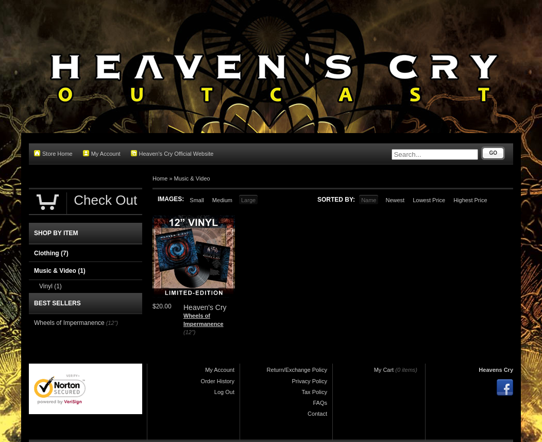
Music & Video (192, 178)
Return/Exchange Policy (297, 370)
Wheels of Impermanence (69, 322)
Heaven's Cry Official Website (172, 153)
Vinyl (50, 286)
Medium (222, 200)
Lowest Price (429, 200)
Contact (317, 414)
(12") (189, 332)
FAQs (320, 403)
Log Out (224, 392)
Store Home (53, 153)
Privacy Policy (309, 381)
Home (160, 178)
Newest (394, 200)
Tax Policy (314, 392)
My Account (102, 153)
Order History (217, 381)
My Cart (384, 370)
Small (197, 200)
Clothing (51, 253)
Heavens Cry (496, 370)
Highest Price (470, 200)
